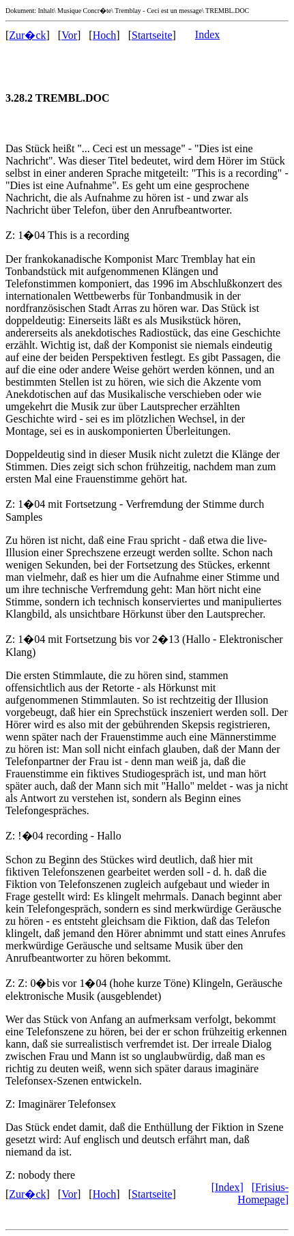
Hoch (105, 35)
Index (207, 34)
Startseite (152, 35)
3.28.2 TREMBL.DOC (57, 98)
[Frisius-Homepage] (263, 1193)
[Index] (227, 1187)
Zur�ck (27, 35)
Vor (69, 35)
